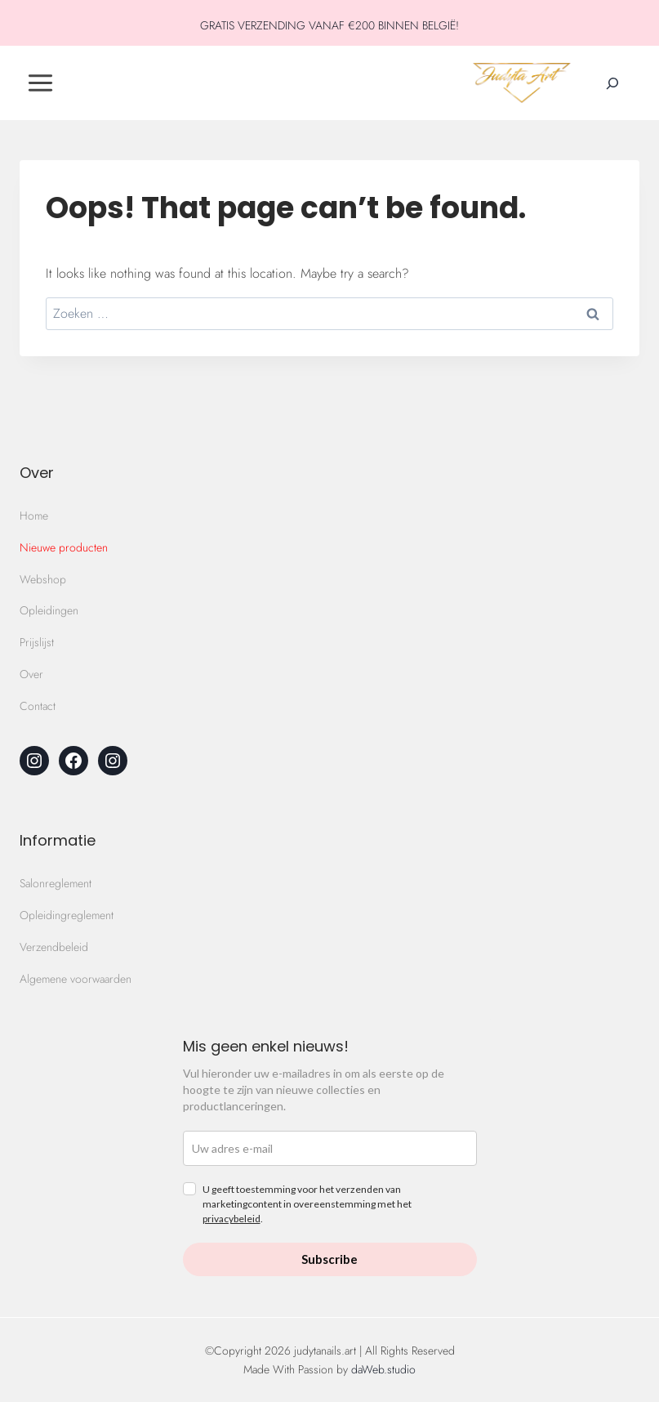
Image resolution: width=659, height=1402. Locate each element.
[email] (330, 1148)
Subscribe (329, 1259)
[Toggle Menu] (40, 83)
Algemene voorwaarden (75, 979)
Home (34, 515)
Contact (38, 706)
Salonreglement (55, 883)
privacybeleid (231, 1218)
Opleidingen (49, 610)
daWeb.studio (383, 1369)
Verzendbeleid (54, 947)
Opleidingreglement (67, 915)
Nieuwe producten (64, 547)
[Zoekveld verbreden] (612, 83)
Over (31, 674)
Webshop (43, 579)
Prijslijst (37, 642)
